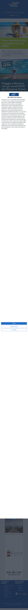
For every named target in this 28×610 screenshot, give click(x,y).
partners (9, 99)
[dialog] (14, 304)
